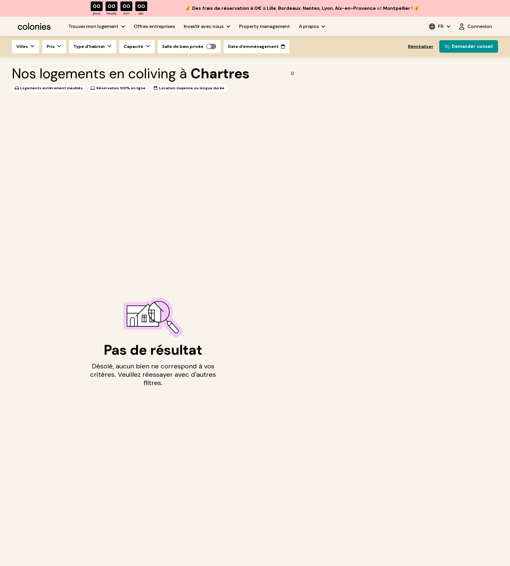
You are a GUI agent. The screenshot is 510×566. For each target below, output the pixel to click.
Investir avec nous (207, 26)
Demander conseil (469, 46)
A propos (312, 26)
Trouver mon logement (96, 26)
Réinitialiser (420, 46)
